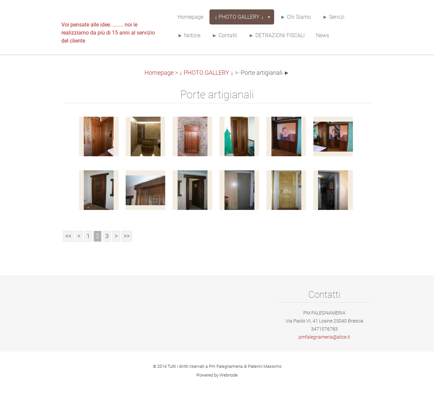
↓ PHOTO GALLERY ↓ (206, 72)
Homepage (159, 72)
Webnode (229, 375)
